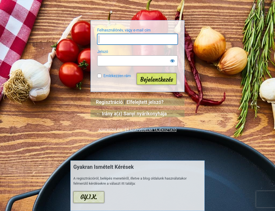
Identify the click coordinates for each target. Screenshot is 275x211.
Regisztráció (109, 102)
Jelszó (102, 51)
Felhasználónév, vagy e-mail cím (124, 30)
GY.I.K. (88, 197)
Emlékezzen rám (117, 76)
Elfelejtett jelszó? (145, 102)
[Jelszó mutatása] (172, 60)
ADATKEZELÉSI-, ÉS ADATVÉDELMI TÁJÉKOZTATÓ (137, 130)
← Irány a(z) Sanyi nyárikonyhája (131, 113)
